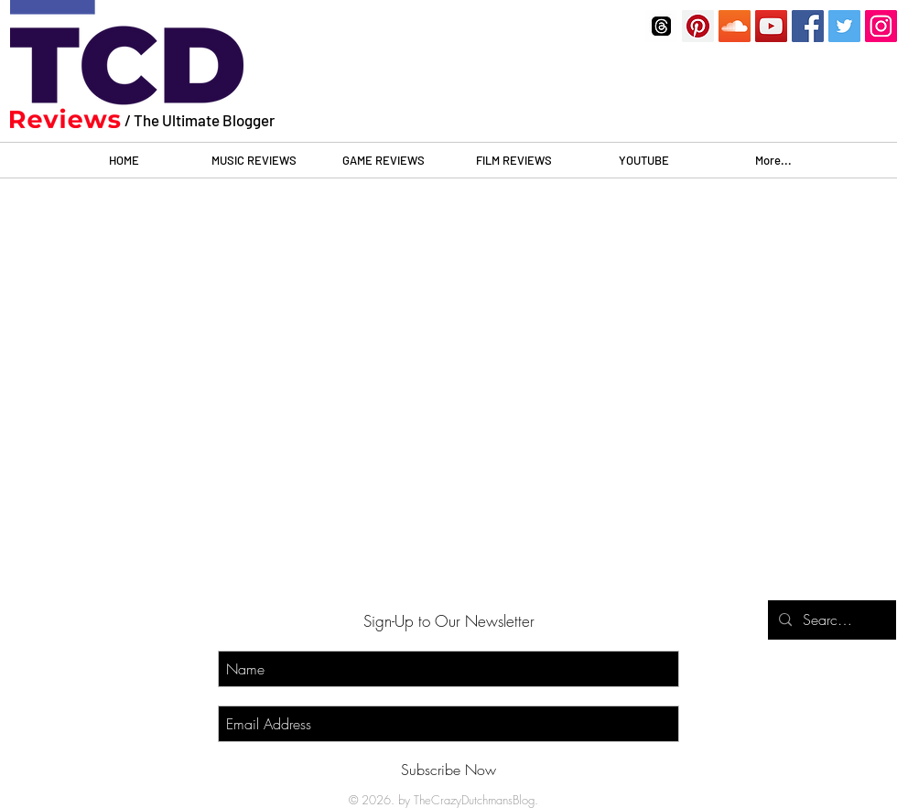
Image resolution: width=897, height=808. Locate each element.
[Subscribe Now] (448, 769)
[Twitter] (844, 26)
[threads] (661, 26)
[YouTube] (771, 26)
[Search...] (830, 620)
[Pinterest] (698, 26)
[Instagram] (881, 26)
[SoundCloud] (735, 26)
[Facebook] (808, 26)
